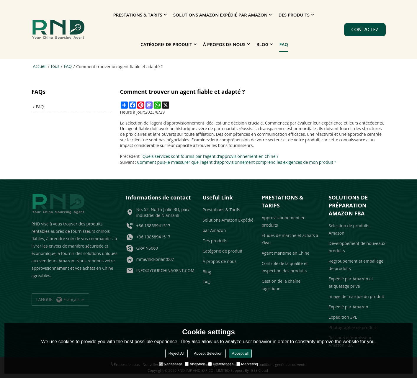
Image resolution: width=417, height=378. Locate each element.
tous (55, 66)
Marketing (247, 364)
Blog (262, 44)
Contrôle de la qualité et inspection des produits (285, 267)
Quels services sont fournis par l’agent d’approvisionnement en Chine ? (210, 156)
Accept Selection (208, 353)
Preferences (220, 364)
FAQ (283, 44)
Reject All (176, 353)
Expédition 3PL (343, 317)
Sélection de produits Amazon (349, 229)
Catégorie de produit (166, 44)
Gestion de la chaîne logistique (281, 284)
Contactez (364, 29)
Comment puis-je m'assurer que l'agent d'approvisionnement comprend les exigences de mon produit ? (236, 162)
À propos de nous (224, 44)
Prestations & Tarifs (137, 15)
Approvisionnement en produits (284, 221)
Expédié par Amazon (348, 307)
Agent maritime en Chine (286, 253)
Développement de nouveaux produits (357, 246)
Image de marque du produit (356, 296)
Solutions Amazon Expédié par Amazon (220, 15)
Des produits (294, 15)
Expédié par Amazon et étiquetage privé (351, 282)
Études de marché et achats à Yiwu (290, 239)
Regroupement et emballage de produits (356, 264)
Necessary (170, 364)
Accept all (240, 353)
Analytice (195, 364)
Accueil (40, 66)
